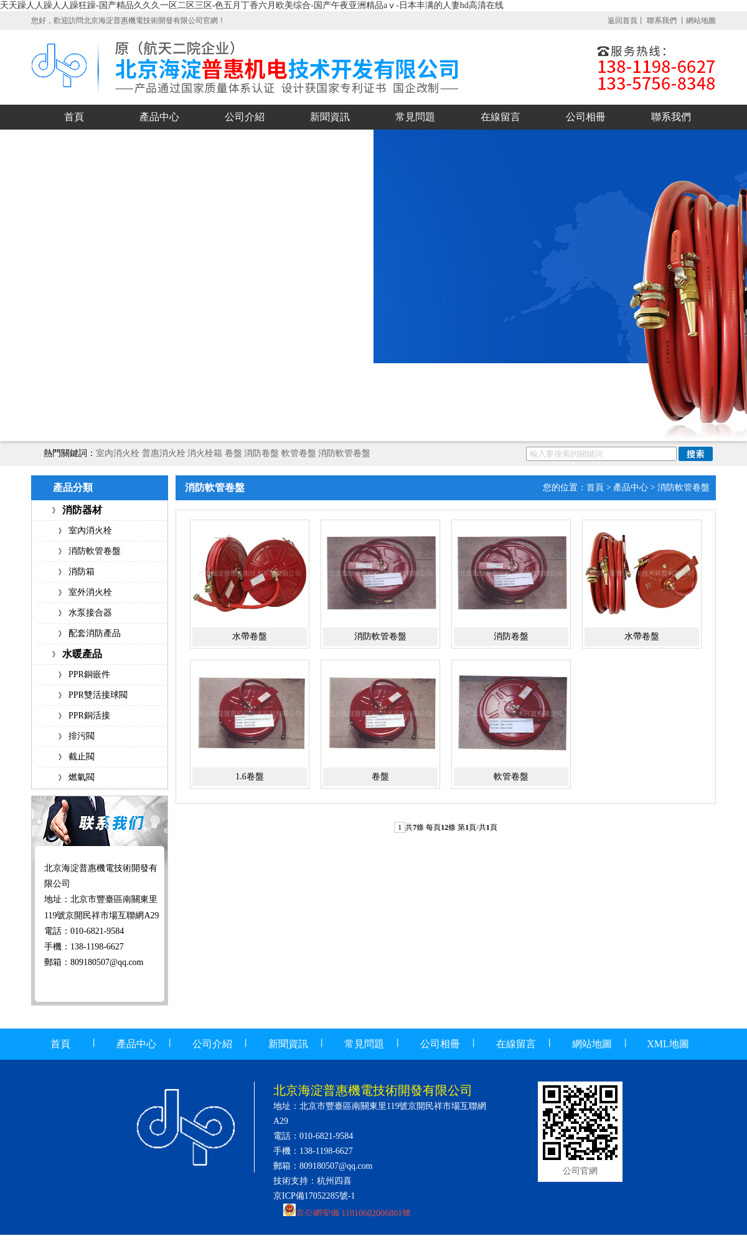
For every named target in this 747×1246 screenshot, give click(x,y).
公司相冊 (586, 117)
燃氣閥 (81, 777)
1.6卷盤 (249, 776)
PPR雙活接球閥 (98, 695)
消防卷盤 (261, 453)
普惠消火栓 (164, 453)
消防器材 (82, 510)
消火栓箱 (204, 453)
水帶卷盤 (249, 636)
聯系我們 (663, 20)
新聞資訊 (330, 117)
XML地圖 (668, 1044)
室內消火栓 (117, 453)
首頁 (74, 117)
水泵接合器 (90, 612)
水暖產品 (82, 654)
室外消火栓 (90, 592)
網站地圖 (701, 20)
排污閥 (81, 736)
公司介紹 (245, 117)
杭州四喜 (334, 1181)
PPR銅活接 (89, 715)
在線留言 (500, 117)
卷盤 (233, 453)
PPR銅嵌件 (89, 674)
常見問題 (415, 117)
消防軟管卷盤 (344, 453)
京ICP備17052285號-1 (314, 1196)
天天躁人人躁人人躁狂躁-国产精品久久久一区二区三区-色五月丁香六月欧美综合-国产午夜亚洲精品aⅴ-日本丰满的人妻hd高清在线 (252, 5)
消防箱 (81, 571)
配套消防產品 (94, 633)
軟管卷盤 (298, 453)
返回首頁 (622, 20)
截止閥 (81, 756)
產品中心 (159, 117)
